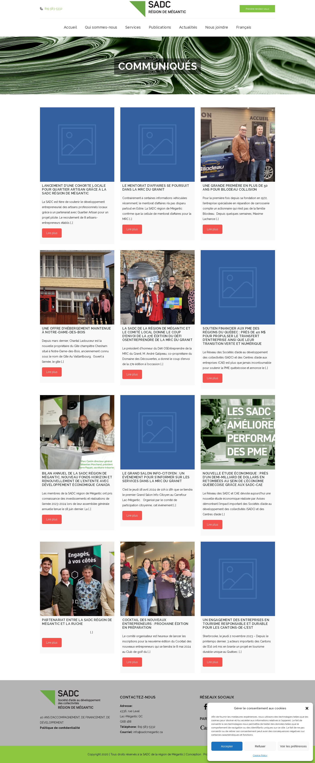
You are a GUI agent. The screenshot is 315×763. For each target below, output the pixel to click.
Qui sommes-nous (101, 27)
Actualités (188, 27)
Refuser (260, 746)
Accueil (70, 27)
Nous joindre (216, 27)
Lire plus (51, 233)
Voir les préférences (293, 746)
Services (133, 27)
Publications (160, 27)
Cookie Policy (260, 755)
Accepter (227, 746)
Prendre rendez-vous (257, 8)
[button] (307, 708)
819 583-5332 (53, 8)
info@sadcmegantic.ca (148, 732)
